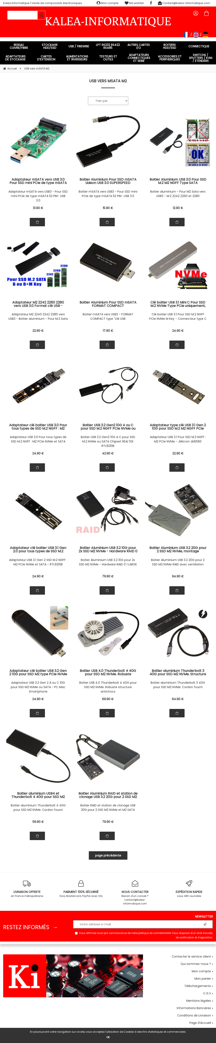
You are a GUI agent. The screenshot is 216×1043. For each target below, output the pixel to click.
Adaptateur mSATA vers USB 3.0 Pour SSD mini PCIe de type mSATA (38, 181)
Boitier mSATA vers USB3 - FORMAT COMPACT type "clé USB (108, 316)
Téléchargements (197, 986)
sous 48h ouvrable (189, 889)
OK (108, 1037)
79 (108, 576)
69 (108, 699)
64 (178, 699)
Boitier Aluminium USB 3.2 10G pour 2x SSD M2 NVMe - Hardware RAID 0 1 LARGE (108, 562)
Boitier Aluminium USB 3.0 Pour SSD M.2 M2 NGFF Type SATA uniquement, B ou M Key (178, 181)
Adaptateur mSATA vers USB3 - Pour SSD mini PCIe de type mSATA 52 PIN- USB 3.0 (38, 195)
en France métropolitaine (27, 889)
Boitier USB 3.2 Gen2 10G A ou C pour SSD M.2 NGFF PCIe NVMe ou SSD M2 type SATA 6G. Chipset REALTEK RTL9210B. (108, 427)
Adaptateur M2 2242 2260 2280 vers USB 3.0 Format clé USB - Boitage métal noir (38, 304)
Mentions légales (198, 1001)
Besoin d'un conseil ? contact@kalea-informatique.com (135, 892)
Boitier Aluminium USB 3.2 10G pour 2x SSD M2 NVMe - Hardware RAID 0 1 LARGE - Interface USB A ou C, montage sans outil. (108, 549)
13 (38, 208)
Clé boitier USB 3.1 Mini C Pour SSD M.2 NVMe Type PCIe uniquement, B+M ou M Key (177, 304)
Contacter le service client (191, 956)
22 (38, 331)
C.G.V (207, 993)
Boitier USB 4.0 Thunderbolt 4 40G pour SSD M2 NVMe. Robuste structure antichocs (108, 687)
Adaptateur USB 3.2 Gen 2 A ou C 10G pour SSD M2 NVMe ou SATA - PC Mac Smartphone (38, 687)
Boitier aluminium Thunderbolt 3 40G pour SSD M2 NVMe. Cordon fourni (178, 685)
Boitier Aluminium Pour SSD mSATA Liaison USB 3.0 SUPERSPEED (108, 181)
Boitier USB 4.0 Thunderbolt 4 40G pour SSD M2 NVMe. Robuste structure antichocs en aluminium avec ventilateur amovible (108, 672)
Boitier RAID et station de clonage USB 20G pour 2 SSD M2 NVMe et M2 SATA (107, 807)
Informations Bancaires (194, 1008)
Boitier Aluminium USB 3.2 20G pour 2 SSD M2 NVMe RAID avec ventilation (178, 562)
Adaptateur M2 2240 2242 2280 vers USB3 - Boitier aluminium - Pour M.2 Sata (38, 316)
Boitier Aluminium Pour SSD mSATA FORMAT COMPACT (108, 304)
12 (178, 208)
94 (178, 576)
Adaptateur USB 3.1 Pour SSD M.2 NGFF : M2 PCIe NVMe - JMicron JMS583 (178, 439)
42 (108, 453)
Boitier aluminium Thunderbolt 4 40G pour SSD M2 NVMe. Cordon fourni (38, 807)
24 (178, 331)
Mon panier (202, 978)
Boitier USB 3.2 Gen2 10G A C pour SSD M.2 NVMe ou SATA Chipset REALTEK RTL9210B (108, 441)
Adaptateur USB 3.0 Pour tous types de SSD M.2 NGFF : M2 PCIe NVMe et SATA (38, 439)
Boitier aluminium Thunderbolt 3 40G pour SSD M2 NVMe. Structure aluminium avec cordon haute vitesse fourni (178, 672)
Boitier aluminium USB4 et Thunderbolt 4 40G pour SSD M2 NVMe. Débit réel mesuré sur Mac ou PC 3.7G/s (38, 795)
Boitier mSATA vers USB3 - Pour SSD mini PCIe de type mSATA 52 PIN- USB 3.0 (108, 193)
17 (108, 331)
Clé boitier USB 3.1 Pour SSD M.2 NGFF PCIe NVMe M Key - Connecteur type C (178, 316)
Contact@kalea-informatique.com (184, 3)
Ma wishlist (134, 3)
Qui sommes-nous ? (196, 964)
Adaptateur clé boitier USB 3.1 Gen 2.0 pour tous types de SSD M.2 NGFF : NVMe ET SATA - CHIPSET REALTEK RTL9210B (38, 549)
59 (38, 822)
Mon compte (108, 3)
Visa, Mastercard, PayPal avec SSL (81, 889)
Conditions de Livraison (194, 1015)
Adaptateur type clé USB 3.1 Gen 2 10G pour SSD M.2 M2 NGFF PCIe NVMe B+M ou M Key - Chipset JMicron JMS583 (178, 427)
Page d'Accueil (200, 1023)
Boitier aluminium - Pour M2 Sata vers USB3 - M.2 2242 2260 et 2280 (177, 193)
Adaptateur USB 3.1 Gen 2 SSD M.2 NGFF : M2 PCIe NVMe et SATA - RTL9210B (38, 562)
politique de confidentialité (154, 933)
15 (108, 208)
